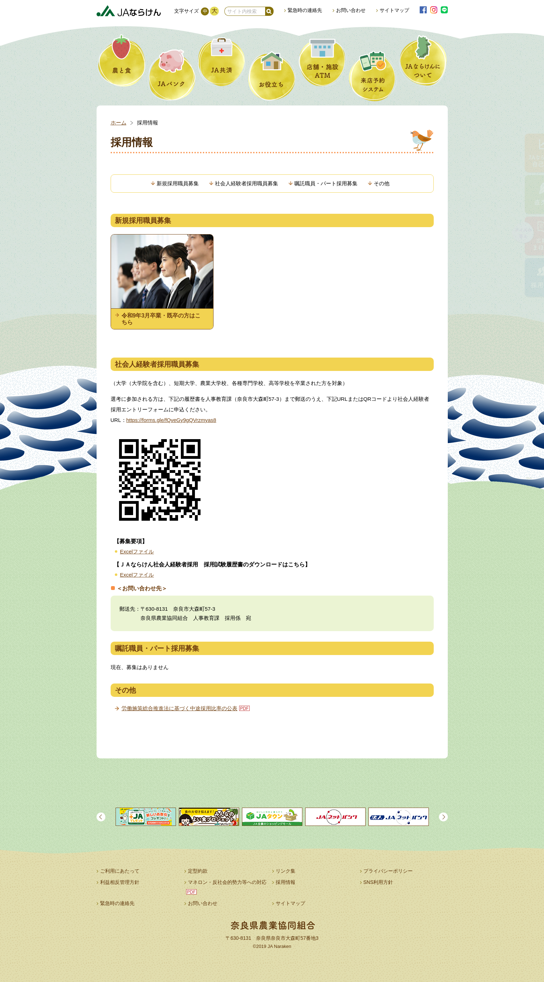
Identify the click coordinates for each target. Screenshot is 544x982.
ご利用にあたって (119, 871)
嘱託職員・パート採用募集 (326, 183)
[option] (145, 817)
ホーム (118, 123)
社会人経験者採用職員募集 (246, 183)
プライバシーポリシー (388, 871)
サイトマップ (394, 10)
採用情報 (285, 882)
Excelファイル (137, 551)
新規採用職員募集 (178, 183)
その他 (381, 183)
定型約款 (198, 871)
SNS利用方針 (378, 882)
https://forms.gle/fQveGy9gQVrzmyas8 (171, 420)
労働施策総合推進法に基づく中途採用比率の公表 (179, 708)
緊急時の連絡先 (305, 10)
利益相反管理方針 (119, 882)
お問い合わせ (351, 10)
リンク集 (285, 871)
